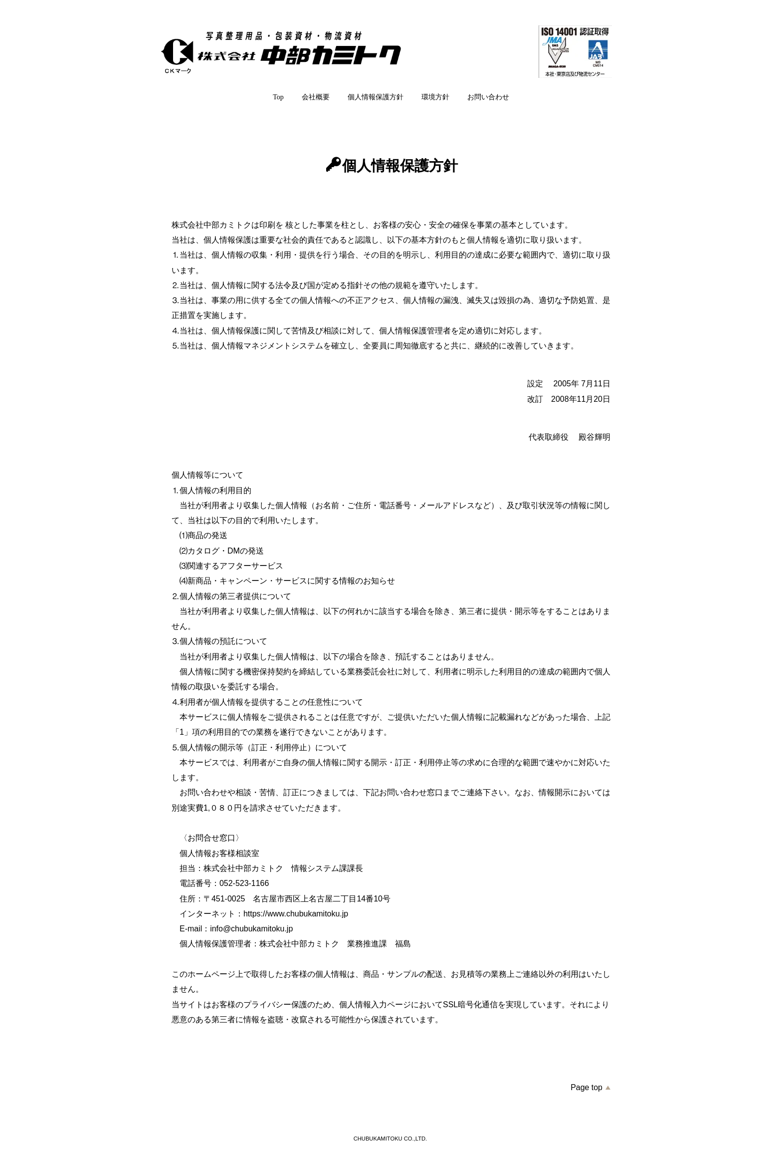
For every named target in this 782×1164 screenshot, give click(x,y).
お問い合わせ (488, 97)
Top (278, 97)
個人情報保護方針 (375, 97)
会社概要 (316, 97)
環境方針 (435, 97)
